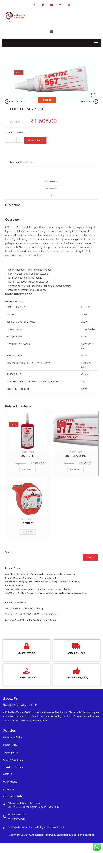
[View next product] (95, 101)
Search (8, 552)
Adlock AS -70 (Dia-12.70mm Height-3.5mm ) (37, 614)
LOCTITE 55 (28, 523)
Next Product (87, 101)
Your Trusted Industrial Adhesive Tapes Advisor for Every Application (38, 589)
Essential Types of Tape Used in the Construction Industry (33, 578)
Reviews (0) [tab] (51, 188)
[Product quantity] (14, 140)
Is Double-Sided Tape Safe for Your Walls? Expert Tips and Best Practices (40, 574)
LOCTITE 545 (27, 455)
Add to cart (35, 140)
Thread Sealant (27, 161)
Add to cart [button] (28, 469)
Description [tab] (51, 181)
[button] (51, 31)
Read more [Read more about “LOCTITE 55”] (27, 531)
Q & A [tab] (51, 195)
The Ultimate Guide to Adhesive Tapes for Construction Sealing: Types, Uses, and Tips (46, 592)
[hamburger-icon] (96, 43)
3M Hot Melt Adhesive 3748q (29, 608)
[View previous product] (7, 101)
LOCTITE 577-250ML (75, 455)
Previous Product (18, 101)
